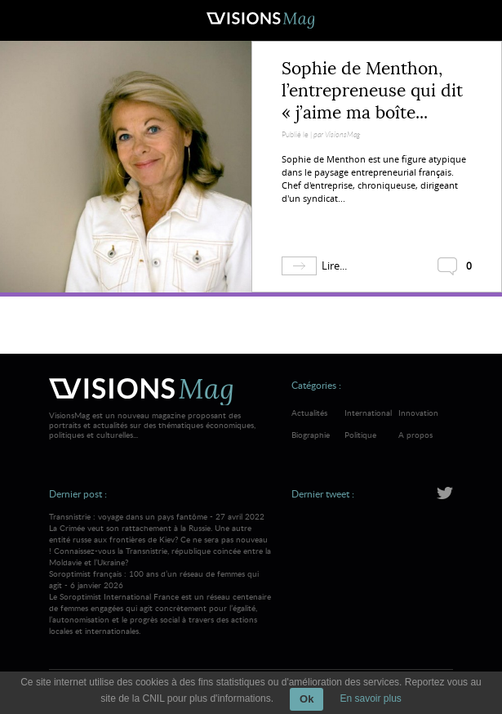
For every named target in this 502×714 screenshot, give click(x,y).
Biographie (310, 434)
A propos (415, 434)
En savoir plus (370, 698)
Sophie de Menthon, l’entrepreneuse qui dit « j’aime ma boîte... (372, 90)
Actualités (309, 412)
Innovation (418, 412)
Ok (306, 699)
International (368, 412)
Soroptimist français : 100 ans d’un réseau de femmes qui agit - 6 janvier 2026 (160, 602)
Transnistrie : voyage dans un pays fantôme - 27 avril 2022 (160, 539)
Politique (360, 434)
